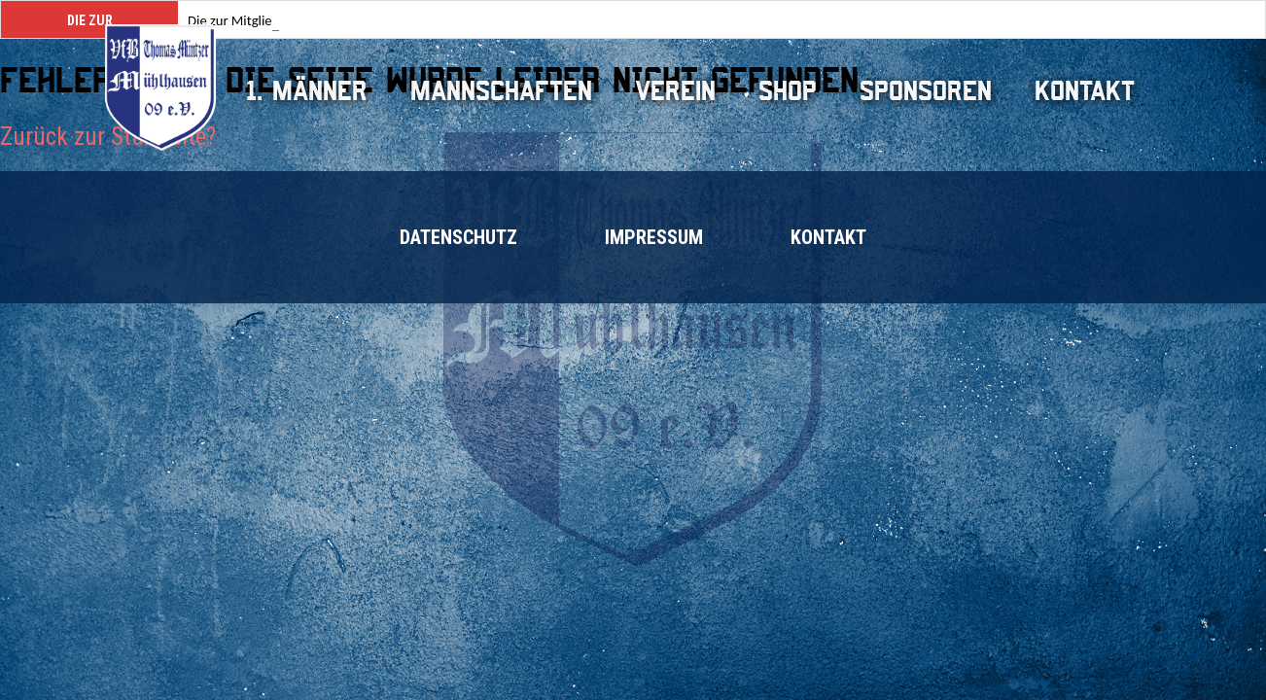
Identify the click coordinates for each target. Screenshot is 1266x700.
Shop (787, 90)
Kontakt (1085, 90)
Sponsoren (926, 90)
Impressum (654, 237)
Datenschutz (458, 237)
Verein (675, 90)
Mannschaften (501, 90)
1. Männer (307, 90)
